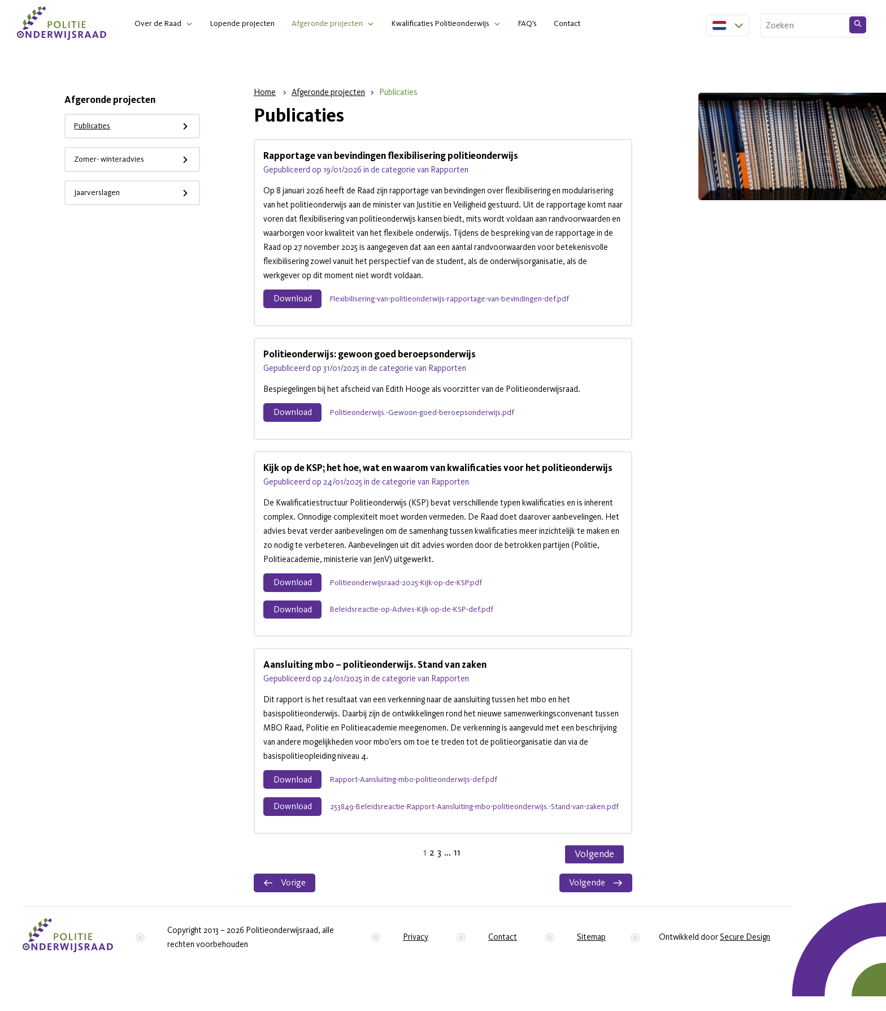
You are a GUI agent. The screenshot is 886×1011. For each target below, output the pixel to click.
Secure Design (745, 947)
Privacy (415, 947)
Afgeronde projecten (332, 24)
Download (294, 300)
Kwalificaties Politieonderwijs (449, 24)
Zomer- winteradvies (137, 160)
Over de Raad (158, 24)
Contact (581, 24)
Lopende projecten (245, 24)
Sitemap (591, 947)
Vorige (285, 891)
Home (265, 93)
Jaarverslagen (137, 193)
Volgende (594, 862)
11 (457, 860)
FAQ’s (539, 24)
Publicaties (137, 126)
